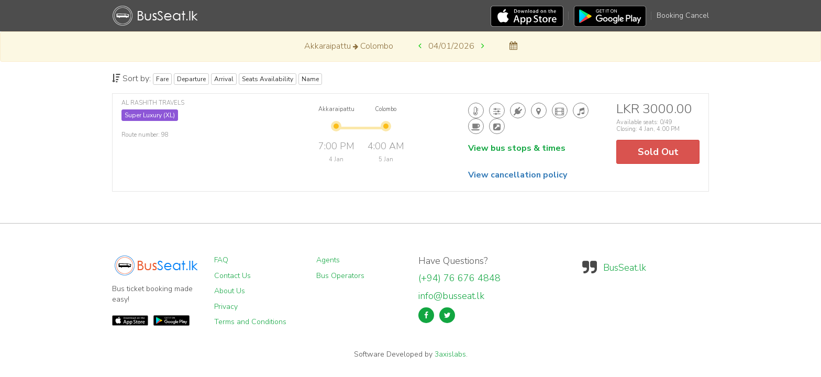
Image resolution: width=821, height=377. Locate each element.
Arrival (224, 79)
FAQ (221, 260)
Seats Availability (267, 79)
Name (310, 79)
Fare (162, 79)
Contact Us (232, 276)
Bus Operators (340, 276)
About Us (229, 291)
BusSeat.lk (624, 267)
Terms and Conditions (250, 322)
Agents (328, 260)
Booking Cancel (683, 15)
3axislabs (450, 354)
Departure (191, 79)
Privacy (226, 307)
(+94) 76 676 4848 (459, 278)
